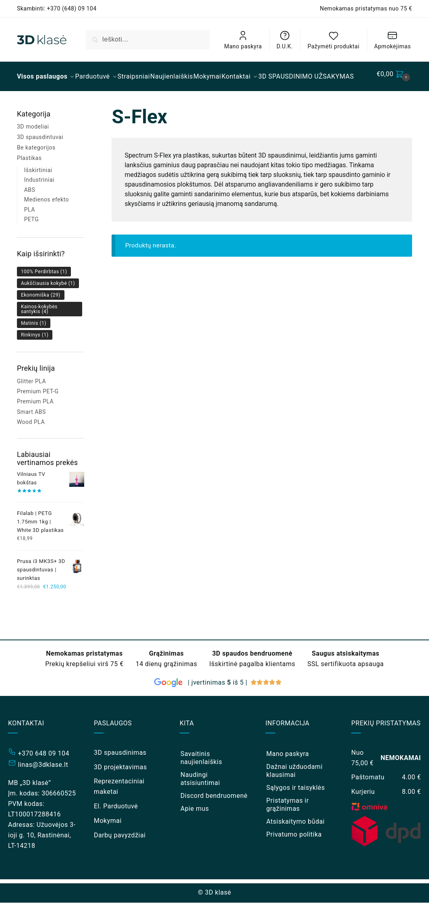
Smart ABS (31, 431)
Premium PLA (35, 420)
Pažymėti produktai (333, 40)
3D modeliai (33, 146)
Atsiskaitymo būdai (295, 841)
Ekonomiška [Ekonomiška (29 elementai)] (40, 314)
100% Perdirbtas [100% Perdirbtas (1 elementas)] (44, 291)
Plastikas (29, 177)
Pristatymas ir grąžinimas (287, 824)
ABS (29, 209)
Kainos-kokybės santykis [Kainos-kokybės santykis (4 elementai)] (39, 328)
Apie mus (194, 828)
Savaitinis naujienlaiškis (201, 777)
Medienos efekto (46, 219)
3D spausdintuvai (40, 156)
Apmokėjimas (392, 40)
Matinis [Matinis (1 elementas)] (33, 342)
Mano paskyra (243, 40)
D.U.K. (285, 40)
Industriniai (39, 199)
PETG (31, 238)
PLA (29, 229)
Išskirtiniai (38, 189)
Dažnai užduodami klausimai (294, 790)
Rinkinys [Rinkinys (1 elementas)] (34, 354)
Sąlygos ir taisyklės (295, 807)
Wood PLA (31, 441)
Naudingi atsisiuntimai (200, 798)
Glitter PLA (31, 400)
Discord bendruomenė (213, 815)
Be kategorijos (36, 167)
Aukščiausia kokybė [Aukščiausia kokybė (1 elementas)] (48, 302)
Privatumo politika (294, 854)
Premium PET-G (38, 410)
